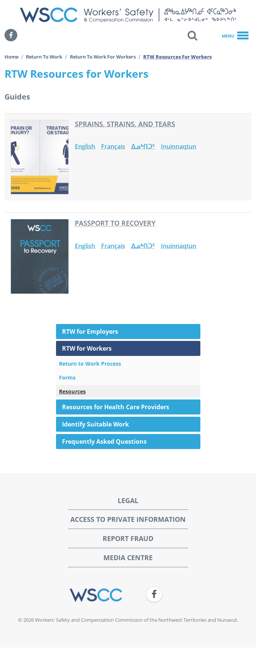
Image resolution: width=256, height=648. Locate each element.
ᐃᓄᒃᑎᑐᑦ (143, 146)
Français (113, 146)
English (85, 146)
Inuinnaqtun (178, 146)
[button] (192, 35)
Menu (235, 36)
